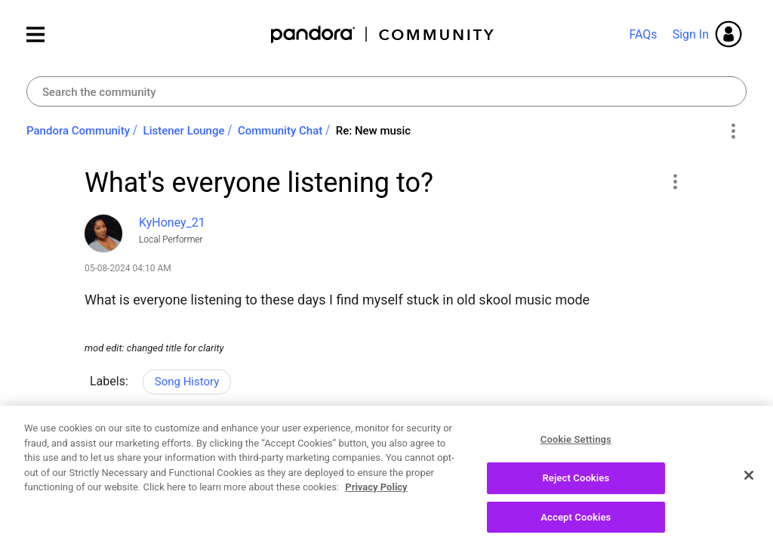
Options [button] (733, 131)
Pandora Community (383, 34)
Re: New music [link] (373, 131)
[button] (674, 181)
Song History (187, 381)
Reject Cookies (575, 490)
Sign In (691, 34)
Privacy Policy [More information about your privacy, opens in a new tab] (376, 499)
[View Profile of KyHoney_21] (172, 222)
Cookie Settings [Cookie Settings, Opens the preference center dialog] (575, 451)
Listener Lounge (184, 131)
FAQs (643, 34)
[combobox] (386, 91)
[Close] (748, 487)
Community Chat (280, 131)
